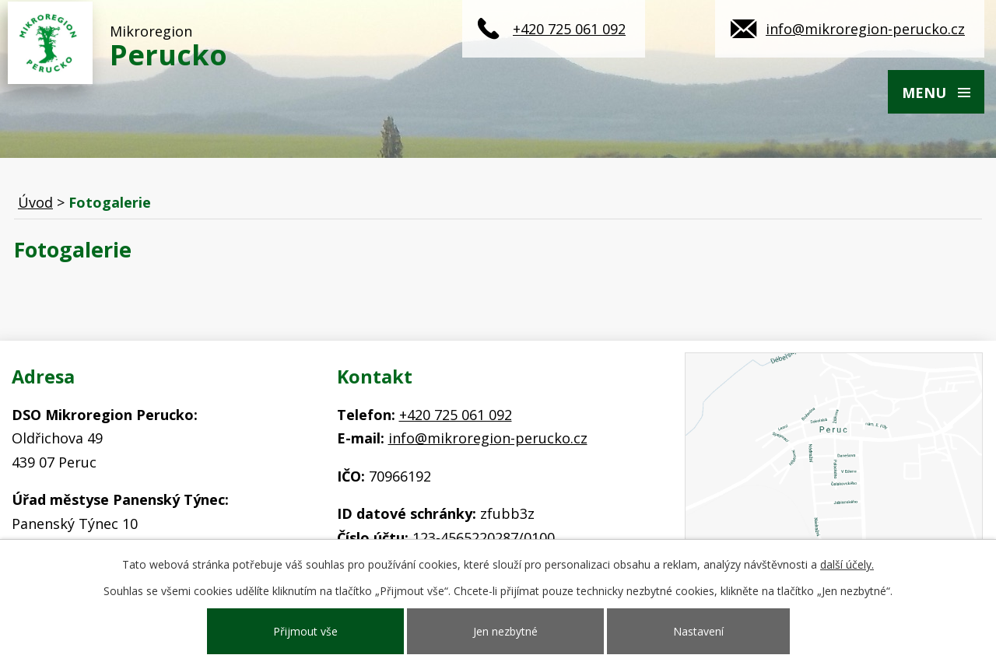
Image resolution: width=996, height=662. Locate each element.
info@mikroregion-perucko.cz (865, 28)
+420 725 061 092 (569, 28)
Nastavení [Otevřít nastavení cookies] (698, 631)
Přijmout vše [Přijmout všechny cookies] (305, 631)
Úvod (35, 202)
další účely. (847, 564)
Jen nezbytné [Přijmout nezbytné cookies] (505, 631)
